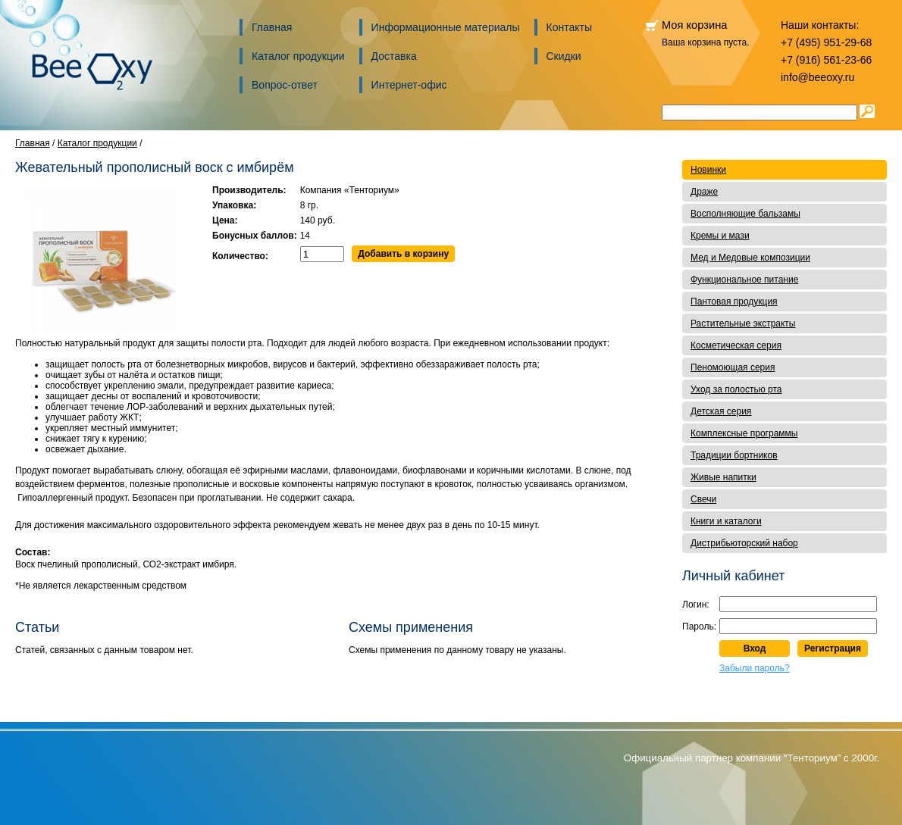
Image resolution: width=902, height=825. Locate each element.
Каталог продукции (298, 56)
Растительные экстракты (743, 323)
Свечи (703, 499)
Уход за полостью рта (736, 389)
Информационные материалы (445, 27)
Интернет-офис (409, 85)
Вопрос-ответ (285, 85)
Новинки (708, 169)
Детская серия (721, 411)
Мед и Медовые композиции (750, 257)
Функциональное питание (744, 279)
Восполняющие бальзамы (745, 213)
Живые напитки (723, 477)
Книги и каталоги (726, 521)
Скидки (564, 56)
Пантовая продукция (734, 301)
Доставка (394, 56)
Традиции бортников (734, 455)
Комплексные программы (744, 433)
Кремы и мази (720, 235)
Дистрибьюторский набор (744, 543)
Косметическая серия (736, 345)
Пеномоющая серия (733, 367)
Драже (704, 191)
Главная (272, 27)
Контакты (569, 27)
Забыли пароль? (754, 668)
